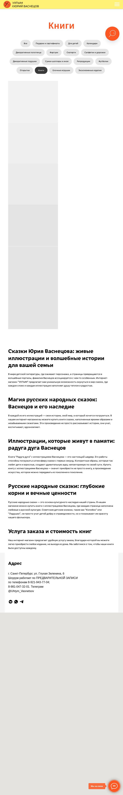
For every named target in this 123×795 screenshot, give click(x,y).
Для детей (73, 43)
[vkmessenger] (10, 601)
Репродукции (83, 61)
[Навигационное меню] (116, 4)
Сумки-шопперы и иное (56, 61)
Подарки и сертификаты (48, 43)
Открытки (25, 70)
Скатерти (71, 52)
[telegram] (21, 601)
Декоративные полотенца (28, 52)
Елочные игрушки (61, 70)
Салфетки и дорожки (94, 52)
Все (25, 43)
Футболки (103, 61)
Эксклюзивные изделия (90, 70)
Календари (92, 43)
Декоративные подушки (25, 61)
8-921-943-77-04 (38, 582)
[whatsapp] (16, 601)
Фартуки (54, 52)
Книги (41, 70)
